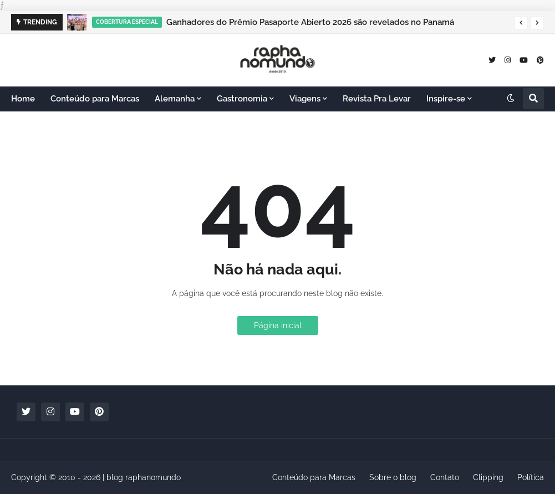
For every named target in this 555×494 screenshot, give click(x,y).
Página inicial (278, 325)
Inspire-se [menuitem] (445, 99)
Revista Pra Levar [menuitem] (377, 99)
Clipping (488, 477)
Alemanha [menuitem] (175, 99)
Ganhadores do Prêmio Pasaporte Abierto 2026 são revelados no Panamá (310, 22)
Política (530, 477)
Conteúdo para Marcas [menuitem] (94, 99)
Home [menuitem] (23, 99)
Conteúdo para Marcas (313, 477)
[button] (521, 22)
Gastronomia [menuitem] (242, 99)
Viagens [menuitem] (304, 99)
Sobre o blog (392, 477)
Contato (444, 477)
